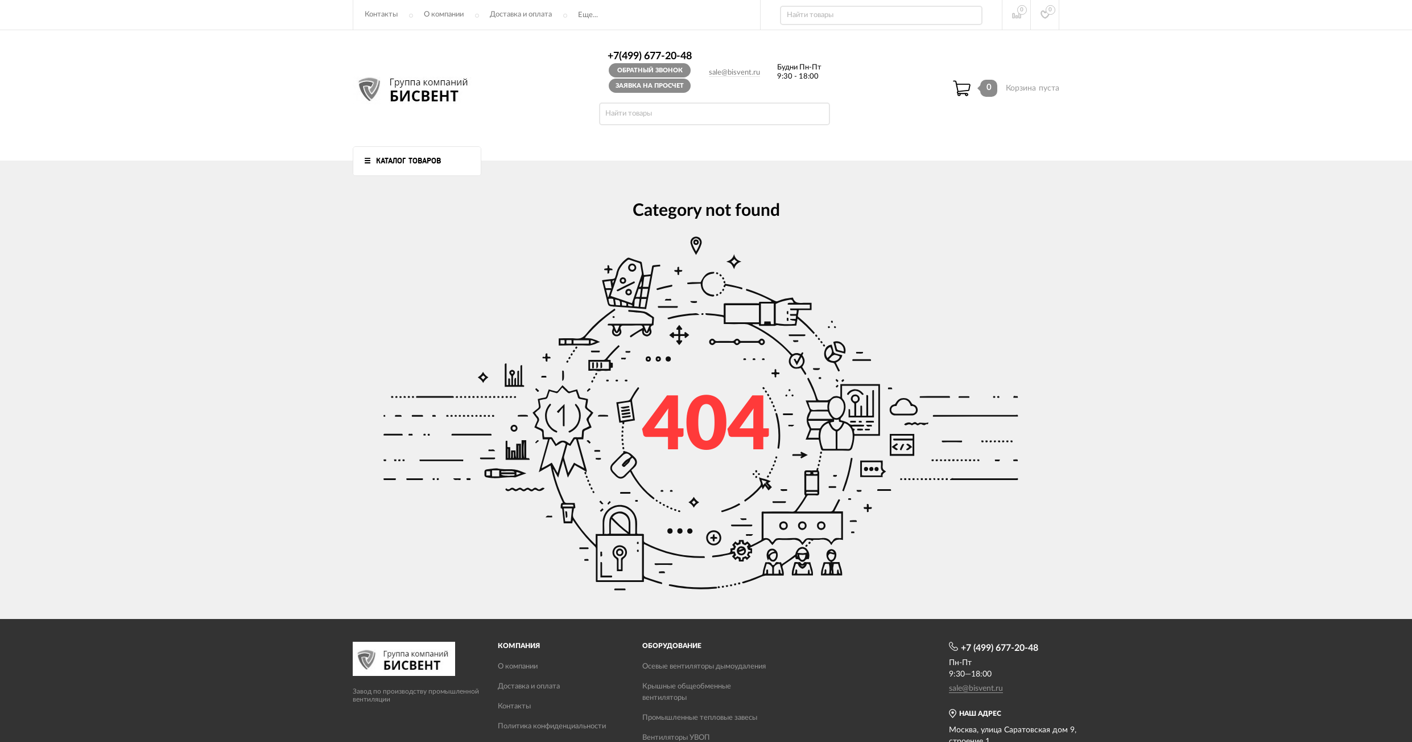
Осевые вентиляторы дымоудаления (704, 666)
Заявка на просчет (650, 86)
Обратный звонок (650, 70)
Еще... (588, 15)
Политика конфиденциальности (552, 726)
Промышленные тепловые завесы (699, 717)
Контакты (381, 14)
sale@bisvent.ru (734, 72)
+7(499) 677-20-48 (650, 56)
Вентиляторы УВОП (676, 737)
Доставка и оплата (521, 14)
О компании (444, 14)
